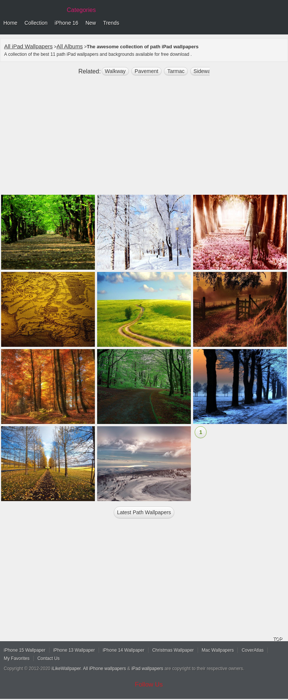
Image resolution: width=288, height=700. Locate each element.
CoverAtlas (253, 650)
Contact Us (49, 658)
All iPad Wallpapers (28, 46)
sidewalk (204, 71)
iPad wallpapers (148, 668)
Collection (35, 23)
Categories (81, 10)
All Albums (70, 46)
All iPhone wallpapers (104, 668)
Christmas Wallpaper (173, 650)
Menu (280, 23)
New (91, 23)
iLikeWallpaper (66, 668)
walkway (115, 71)
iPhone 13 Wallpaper (74, 650)
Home (10, 23)
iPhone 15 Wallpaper (24, 650)
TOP (277, 639)
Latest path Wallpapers (144, 512)
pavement (146, 71)
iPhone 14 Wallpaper (123, 650)
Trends (111, 23)
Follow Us (149, 684)
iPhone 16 (66, 23)
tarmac (175, 71)
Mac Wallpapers (218, 650)
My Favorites (17, 658)
